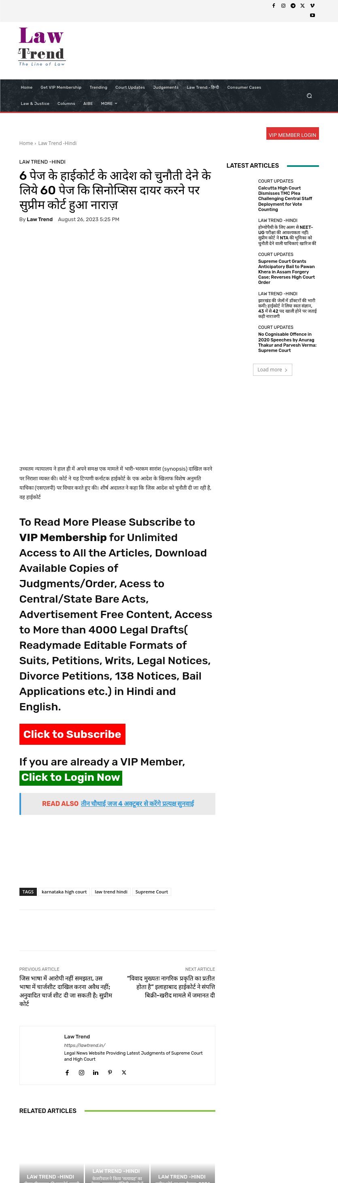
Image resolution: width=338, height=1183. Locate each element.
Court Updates (275, 181)
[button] (309, 95)
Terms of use (148, 1161)
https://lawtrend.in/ (85, 960)
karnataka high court (64, 806)
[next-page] (37, 1129)
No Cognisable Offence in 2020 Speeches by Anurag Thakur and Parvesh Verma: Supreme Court (287, 342)
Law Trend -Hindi (57, 143)
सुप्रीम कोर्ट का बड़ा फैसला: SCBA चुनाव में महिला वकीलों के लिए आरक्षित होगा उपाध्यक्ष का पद (182, 1104)
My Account (286, 1161)
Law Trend (40, 219)
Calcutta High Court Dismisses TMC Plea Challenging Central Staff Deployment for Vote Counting (285, 198)
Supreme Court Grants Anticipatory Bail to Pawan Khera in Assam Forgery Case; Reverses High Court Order (286, 272)
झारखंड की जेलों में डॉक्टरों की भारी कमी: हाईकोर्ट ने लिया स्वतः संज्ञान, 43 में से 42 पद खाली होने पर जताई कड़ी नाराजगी (287, 309)
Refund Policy (186, 1161)
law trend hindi (111, 806)
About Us (77, 1161)
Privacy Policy (111, 1161)
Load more (272, 369)
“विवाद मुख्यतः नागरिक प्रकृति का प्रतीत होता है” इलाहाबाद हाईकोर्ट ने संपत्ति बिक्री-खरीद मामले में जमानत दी (171, 901)
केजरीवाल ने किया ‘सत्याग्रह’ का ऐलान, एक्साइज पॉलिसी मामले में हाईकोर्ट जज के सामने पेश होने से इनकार (117, 1101)
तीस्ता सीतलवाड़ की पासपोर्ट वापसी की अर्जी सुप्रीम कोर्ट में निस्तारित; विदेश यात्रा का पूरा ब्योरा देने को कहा (52, 1104)
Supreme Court (152, 806)
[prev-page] (24, 1129)
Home (26, 143)
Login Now (253, 1161)
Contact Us (221, 1161)
